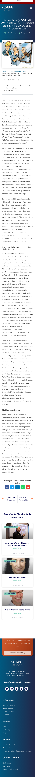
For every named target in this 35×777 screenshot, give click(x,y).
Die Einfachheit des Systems (17, 610)
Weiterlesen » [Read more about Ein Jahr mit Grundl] (17, 581)
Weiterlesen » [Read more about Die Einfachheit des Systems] (17, 613)
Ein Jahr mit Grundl (17, 578)
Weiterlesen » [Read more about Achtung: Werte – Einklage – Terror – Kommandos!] (17, 548)
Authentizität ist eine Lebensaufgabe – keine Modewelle (18, 87)
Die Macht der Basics (13, 91)
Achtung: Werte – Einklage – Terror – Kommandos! (17, 544)
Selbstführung (11, 33)
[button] (31, 8)
